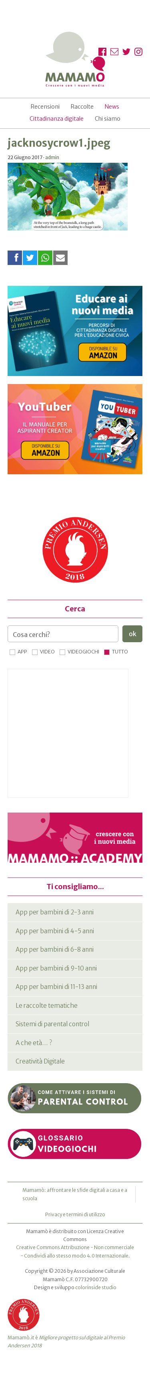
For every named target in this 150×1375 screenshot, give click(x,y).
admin (52, 157)
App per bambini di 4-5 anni (55, 931)
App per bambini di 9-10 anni (56, 968)
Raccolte (82, 106)
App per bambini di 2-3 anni (55, 912)
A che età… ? (34, 1043)
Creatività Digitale (40, 1061)
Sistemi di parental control (52, 1024)
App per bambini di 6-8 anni (55, 949)
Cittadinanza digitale (57, 118)
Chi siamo (107, 118)
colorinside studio (95, 1287)
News (112, 106)
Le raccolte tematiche (47, 1005)
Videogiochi (83, 652)
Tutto (120, 652)
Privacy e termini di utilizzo (75, 1214)
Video (47, 652)
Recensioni (45, 106)
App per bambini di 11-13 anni (56, 987)
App (22, 652)
